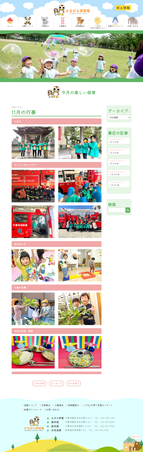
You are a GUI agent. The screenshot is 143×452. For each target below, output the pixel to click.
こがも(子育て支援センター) (97, 405)
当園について (30, 405)
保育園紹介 (73, 405)
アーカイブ (118, 111)
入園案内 (59, 405)
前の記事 (40, 383)
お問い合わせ (52, 409)
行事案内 (46, 405)
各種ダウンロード (33, 409)
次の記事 (72, 383)
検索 (112, 204)
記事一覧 (57, 383)
